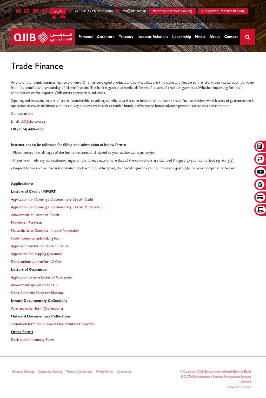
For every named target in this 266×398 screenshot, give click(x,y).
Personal (85, 37)
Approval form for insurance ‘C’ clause (40, 246)
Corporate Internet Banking (223, 11)
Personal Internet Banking (172, 11)
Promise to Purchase (26, 223)
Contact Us (125, 372)
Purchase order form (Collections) (37, 309)
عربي (58, 11)
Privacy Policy (105, 372)
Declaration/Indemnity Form (32, 340)
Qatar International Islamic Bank (226, 372)
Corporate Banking (51, 372)
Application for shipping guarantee (36, 254)
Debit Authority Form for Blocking (37, 293)
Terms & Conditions (80, 372)
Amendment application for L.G (34, 285)
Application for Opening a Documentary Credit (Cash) (52, 200)
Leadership (181, 37)
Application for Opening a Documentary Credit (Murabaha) (56, 207)
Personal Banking (24, 372)
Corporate (106, 37)
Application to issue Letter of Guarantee (41, 278)
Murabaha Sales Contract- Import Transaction (45, 231)
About (214, 37)
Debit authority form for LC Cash (36, 262)
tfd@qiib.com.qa (33, 122)
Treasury (126, 37)
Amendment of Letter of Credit (35, 215)
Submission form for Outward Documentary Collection (53, 324)
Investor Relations (152, 37)
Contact (231, 37)
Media (200, 37)
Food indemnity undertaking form (36, 239)
